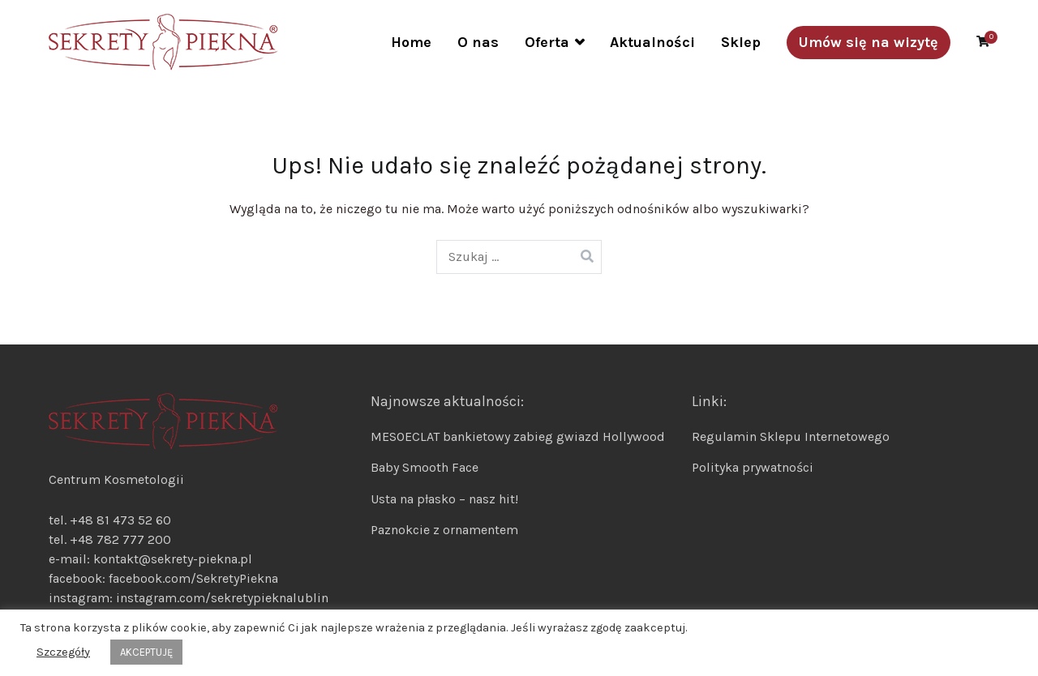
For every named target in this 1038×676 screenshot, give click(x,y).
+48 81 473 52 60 (120, 520)
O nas (478, 42)
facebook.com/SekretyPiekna (191, 578)
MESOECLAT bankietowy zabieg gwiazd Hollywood (518, 436)
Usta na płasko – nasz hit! (444, 499)
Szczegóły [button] (63, 652)
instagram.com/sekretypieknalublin (222, 597)
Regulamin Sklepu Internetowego (791, 436)
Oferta (547, 42)
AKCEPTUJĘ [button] (146, 652)
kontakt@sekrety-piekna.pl (172, 559)
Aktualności (652, 42)
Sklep (741, 42)
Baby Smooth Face (424, 467)
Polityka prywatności (752, 467)
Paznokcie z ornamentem (444, 529)
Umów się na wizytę (868, 42)
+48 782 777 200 (120, 539)
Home (411, 42)
